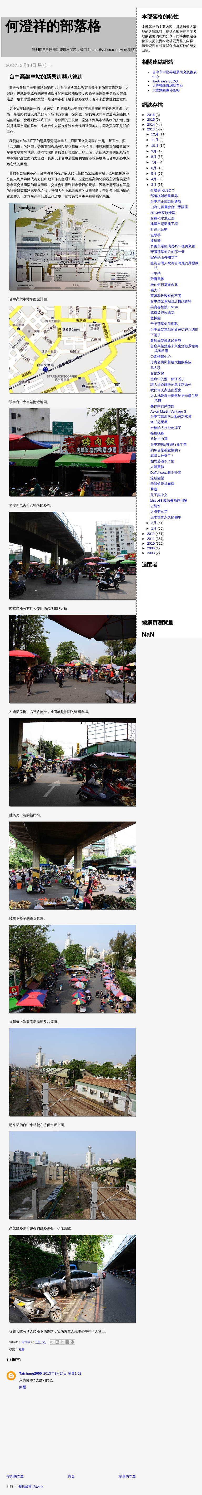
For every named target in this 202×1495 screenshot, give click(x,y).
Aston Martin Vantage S (168, 411)
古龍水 (155, 506)
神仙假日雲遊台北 (164, 285)
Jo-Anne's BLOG (165, 81)
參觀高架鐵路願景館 (165, 341)
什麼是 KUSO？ (162, 190)
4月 (154, 179)
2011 (151, 539)
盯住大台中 (159, 229)
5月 (154, 173)
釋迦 (153, 489)
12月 (155, 134)
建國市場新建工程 (164, 224)
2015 (151, 119)
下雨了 (155, 335)
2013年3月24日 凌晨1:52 (62, 1373)
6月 (154, 168)
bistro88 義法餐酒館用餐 (169, 500)
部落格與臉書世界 (164, 196)
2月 (154, 523)
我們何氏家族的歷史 (165, 390)
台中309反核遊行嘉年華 (168, 444)
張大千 (155, 290)
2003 (151, 553)
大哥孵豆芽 (159, 512)
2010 (151, 543)
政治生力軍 (159, 439)
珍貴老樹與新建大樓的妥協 (170, 362)
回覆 (22, 1387)
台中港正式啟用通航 (165, 201)
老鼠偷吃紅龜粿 (162, 484)
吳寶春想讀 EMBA (164, 307)
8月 (154, 157)
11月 (155, 140)
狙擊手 (155, 235)
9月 (154, 151)
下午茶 (155, 273)
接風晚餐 (157, 433)
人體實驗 (157, 467)
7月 (154, 162)
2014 (151, 124)
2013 (151, 129)
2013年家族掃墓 (162, 213)
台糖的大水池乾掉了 (165, 428)
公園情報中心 (160, 357)
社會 (21, 1349)
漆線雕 (155, 241)
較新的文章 (15, 1476)
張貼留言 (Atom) (30, 1486)
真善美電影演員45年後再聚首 (172, 246)
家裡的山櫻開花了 (164, 258)
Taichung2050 (30, 1373)
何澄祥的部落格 (53, 26)
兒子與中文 (159, 495)
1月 (154, 528)
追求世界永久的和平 (165, 517)
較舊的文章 (127, 1476)
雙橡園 (155, 318)
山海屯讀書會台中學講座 (169, 207)
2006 (151, 548)
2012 (151, 534)
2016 (151, 115)
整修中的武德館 (162, 406)
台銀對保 (157, 373)
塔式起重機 (159, 422)
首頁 (71, 1476)
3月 (154, 185)
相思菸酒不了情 (162, 461)
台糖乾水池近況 (162, 218)
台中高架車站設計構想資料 (170, 301)
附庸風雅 (157, 279)
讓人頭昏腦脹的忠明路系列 (170, 385)
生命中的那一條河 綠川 (168, 379)
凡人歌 (155, 368)
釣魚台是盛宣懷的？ (165, 450)
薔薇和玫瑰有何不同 (165, 296)
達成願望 (157, 478)
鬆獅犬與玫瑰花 (162, 313)
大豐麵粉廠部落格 (166, 90)
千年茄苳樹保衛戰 (164, 324)
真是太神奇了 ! (161, 456)
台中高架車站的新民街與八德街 (174, 329)
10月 (155, 146)
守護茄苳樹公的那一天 (167, 252)
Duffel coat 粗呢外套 (165, 473)
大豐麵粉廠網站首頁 (167, 85)
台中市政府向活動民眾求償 (170, 416)
